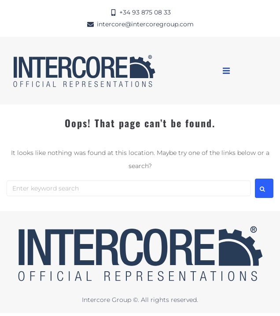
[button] (226, 71)
